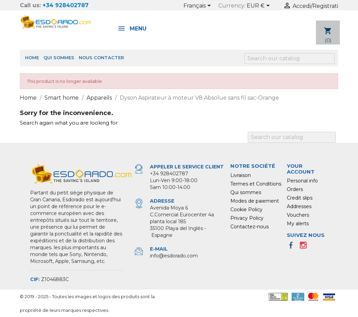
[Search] (289, 58)
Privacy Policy (247, 218)
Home (32, 57)
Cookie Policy (246, 209)
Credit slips (299, 198)
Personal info (302, 181)
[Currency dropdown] (259, 6)
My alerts (298, 223)
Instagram (305, 247)
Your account (301, 169)
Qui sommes (58, 57)
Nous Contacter (101, 57)
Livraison (240, 175)
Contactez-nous (249, 227)
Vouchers (298, 215)
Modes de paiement (254, 201)
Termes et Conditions (255, 184)
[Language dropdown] (198, 6)
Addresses (299, 206)
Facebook (292, 247)
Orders (295, 189)
